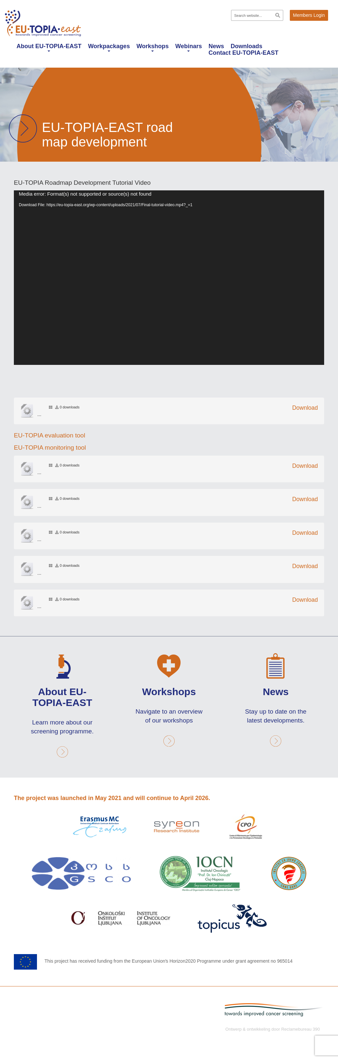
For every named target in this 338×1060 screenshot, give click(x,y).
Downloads (246, 46)
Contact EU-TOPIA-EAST (244, 52)
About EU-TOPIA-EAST (49, 47)
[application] (169, 277)
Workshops (152, 47)
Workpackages (109, 47)
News (216, 46)
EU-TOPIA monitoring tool (50, 447)
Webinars (188, 47)
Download (305, 407)
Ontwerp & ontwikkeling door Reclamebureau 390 (272, 1028)
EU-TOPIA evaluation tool (49, 435)
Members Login (309, 15)
